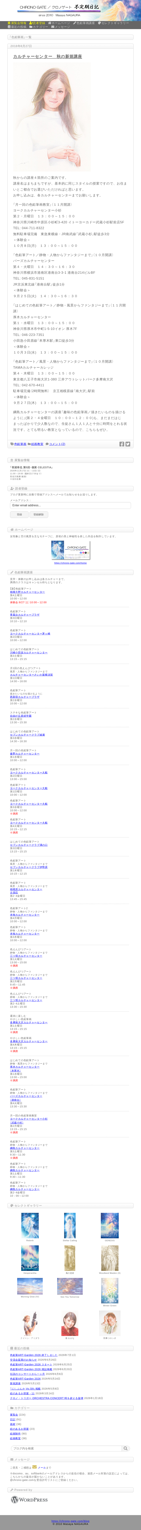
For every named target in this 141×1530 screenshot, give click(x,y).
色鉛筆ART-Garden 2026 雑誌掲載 (31, 1369)
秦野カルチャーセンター (25, 753)
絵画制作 (15, 1433)
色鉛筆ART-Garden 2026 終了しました (34, 1355)
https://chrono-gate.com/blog (70, 1521)
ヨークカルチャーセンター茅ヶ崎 (30, 633)
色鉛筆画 (20, 444)
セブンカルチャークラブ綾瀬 (27, 734)
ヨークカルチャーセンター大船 (29, 772)
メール (39, 1467)
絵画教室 (37, 444)
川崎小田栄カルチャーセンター (29, 652)
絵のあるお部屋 (19, 1428)
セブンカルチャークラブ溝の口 (29, 844)
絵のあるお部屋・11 (22, 1393)
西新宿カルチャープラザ (25, 696)
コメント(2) (57, 444)
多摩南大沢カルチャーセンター (29, 1022)
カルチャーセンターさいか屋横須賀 (31, 674)
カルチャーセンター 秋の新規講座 (47, 56)
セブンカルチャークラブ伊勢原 (29, 867)
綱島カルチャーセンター (25, 1148)
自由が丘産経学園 (21, 715)
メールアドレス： (21, 500)
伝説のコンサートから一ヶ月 (27, 1374)
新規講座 (15, 1383)
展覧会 (14, 1414)
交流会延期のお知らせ (23, 1359)
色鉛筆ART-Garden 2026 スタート (31, 1364)
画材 (12, 1424)
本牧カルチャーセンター (25, 914)
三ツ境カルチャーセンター (26, 955)
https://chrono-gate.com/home (70, 563)
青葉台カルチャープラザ (25, 614)
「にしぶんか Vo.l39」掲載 (25, 1388)
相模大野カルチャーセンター (27, 592)
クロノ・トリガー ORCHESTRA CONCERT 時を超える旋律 (46, 1398)
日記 (12, 1419)
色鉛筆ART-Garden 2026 (25, 1378)
